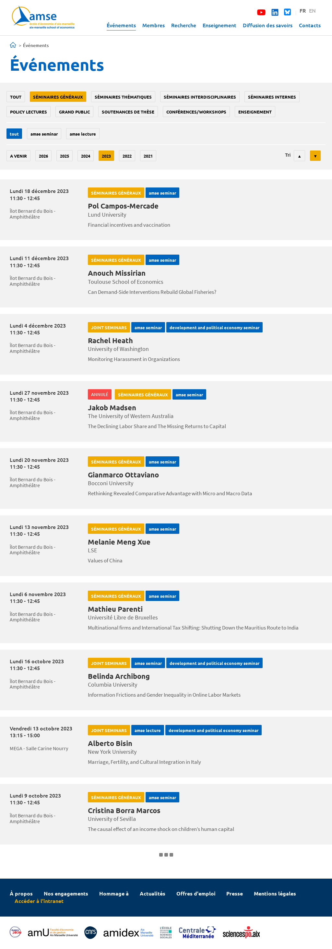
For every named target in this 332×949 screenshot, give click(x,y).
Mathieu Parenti (115, 609)
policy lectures (28, 111)
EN (312, 10)
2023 (106, 156)
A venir (18, 156)
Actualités (152, 893)
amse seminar (44, 134)
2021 (148, 156)
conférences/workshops (196, 111)
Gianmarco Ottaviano (123, 474)
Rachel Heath (110, 340)
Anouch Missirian (117, 273)
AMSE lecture (83, 134)
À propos (21, 893)
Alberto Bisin (110, 743)
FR (303, 10)
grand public (74, 111)
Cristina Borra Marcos (124, 810)
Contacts (310, 25)
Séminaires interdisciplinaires (200, 97)
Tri (287, 155)
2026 (43, 156)
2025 (64, 156)
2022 (127, 156)
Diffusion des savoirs (267, 25)
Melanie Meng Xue (119, 541)
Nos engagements (66, 893)
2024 (85, 156)
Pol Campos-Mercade (123, 205)
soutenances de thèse (128, 111)
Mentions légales (275, 893)
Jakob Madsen (112, 407)
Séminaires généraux (58, 97)
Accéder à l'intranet (39, 900)
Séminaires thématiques (123, 97)
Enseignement (219, 25)
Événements (121, 25)
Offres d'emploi (196, 893)
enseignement (255, 111)
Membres (153, 25)
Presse (234, 893)
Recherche (183, 25)
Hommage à (114, 893)
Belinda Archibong (119, 676)
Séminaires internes (272, 97)
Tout (15, 97)
